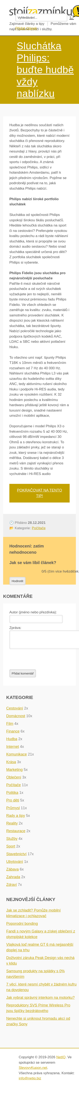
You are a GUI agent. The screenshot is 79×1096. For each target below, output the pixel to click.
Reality (12, 826)
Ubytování (14, 864)
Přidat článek (26, 28)
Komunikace (16, 757)
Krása (11, 764)
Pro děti (12, 803)
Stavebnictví (16, 856)
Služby (11, 841)
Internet (12, 749)
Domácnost (15, 718)
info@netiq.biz (30, 1081)
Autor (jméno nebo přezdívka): (33, 612)
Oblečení (13, 780)
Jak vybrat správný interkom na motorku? (40, 1000)
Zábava (12, 872)
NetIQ (60, 1060)
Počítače (39, 528)
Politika (12, 795)
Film (9, 726)
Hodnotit (17, 581)
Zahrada (13, 879)
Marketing (14, 772)
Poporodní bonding (22, 926)
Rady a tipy (15, 818)
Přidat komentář (23, 676)
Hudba (11, 741)
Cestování (14, 711)
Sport (10, 849)
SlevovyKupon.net (33, 1070)
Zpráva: (15, 628)
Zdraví (11, 887)
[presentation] (41, 662)
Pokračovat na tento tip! (39, 493)
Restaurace (15, 833)
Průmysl (13, 810)
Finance (13, 734)
